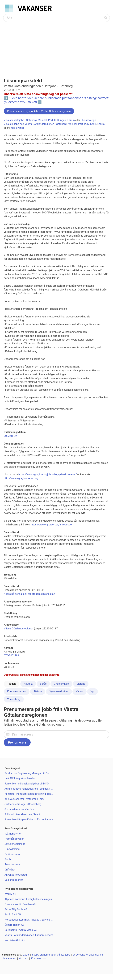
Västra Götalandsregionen (18, 628)
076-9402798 (11, 655)
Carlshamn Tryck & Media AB (21, 929)
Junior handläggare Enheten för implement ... (30, 819)
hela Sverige (89, 120)
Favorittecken (12, 864)
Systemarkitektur (59, 691)
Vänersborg (13, 699)
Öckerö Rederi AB (14, 924)
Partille (52, 120)
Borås (43, 683)
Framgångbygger (14, 838)
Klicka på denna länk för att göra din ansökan (29, 593)
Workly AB (10, 894)
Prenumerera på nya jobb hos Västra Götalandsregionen (39, 111)
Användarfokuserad (15, 874)
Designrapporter (13, 879)
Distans (80, 683)
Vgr (92, 691)
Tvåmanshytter (12, 833)
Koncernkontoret (16, 691)
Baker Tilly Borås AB (15, 909)
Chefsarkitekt (61, 683)
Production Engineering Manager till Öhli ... (28, 773)
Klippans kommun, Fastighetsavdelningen (28, 899)
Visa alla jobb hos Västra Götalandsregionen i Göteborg (35, 124)
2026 (26, 954)
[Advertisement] (56, 45)
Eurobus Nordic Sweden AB (20, 904)
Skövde (37, 691)
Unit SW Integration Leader (19, 778)
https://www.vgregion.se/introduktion (52, 524)
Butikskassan (12, 854)
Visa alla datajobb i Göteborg (20, 120)
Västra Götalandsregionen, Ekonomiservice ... (30, 935)
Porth (7, 859)
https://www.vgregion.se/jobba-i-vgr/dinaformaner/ (47, 474)
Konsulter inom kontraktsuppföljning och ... (28, 793)
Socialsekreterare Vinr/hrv (19, 809)
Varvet (79, 691)
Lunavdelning (12, 849)
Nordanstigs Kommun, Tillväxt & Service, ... (28, 919)
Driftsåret (9, 869)
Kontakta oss (38, 958)
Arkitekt (28, 683)
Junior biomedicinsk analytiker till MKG (26, 783)
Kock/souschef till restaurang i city (24, 799)
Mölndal (42, 120)
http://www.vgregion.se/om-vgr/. (22, 478)
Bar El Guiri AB (12, 914)
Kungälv (61, 120)
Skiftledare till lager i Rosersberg (22, 804)
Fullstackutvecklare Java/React (22, 814)
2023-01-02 (10, 435)
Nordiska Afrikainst (15, 940)
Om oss (23, 958)
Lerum (71, 120)
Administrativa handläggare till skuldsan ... (28, 788)
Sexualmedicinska (14, 843)
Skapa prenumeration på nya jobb (51, 954)
